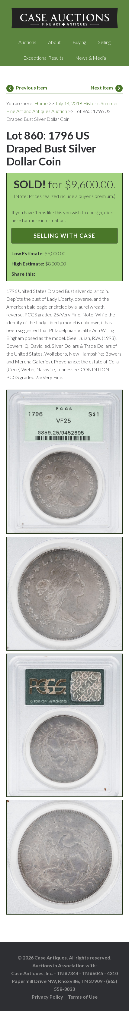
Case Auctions (64, 18)
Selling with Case (64, 235)
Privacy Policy (47, 997)
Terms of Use (83, 997)
